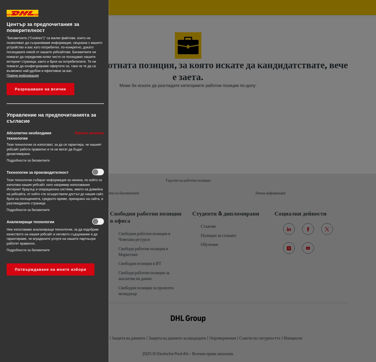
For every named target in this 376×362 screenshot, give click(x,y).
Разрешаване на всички (40, 89)
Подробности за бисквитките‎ (28, 160)
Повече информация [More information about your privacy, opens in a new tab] (23, 75)
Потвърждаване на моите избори (50, 269)
